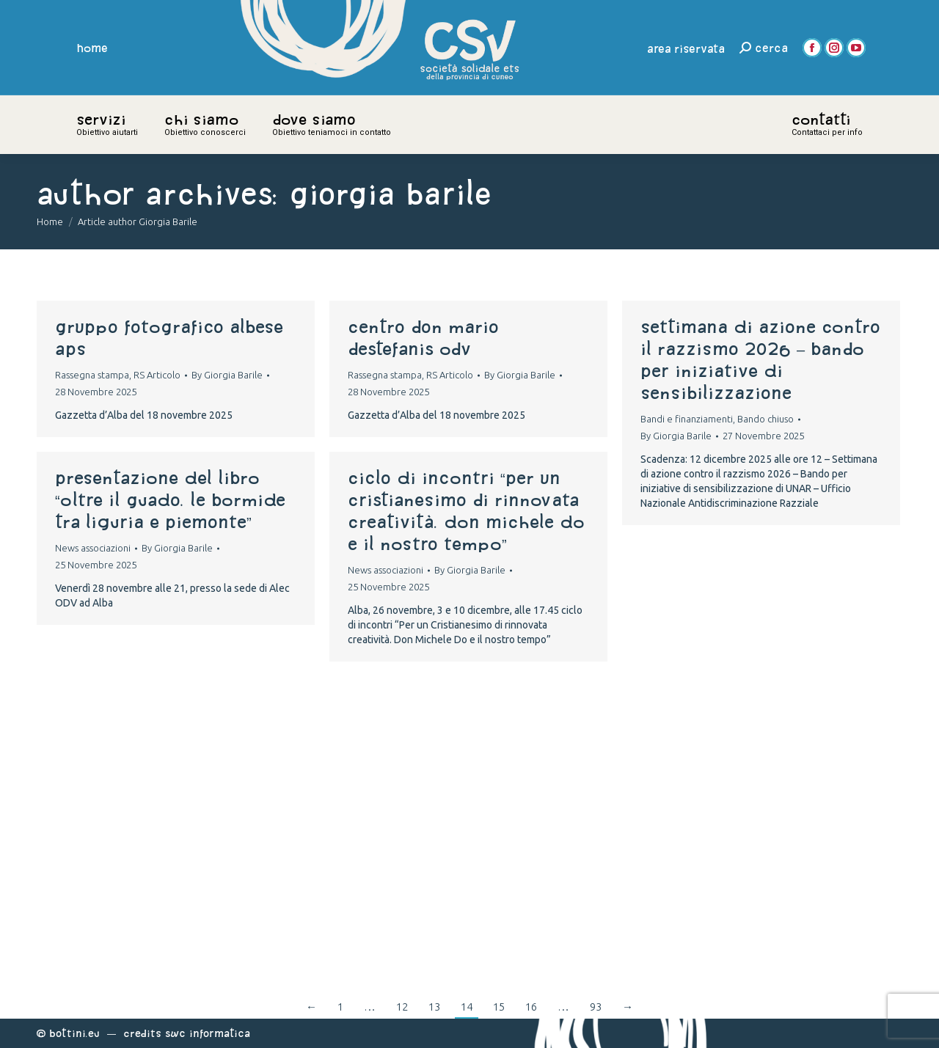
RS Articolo (157, 375)
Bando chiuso (765, 419)
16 (531, 1006)
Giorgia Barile (390, 193)
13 (434, 1006)
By (227, 375)
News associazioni (93, 548)
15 (499, 1006)
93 (596, 1006)
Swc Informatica (207, 1032)
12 (402, 1006)
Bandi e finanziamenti (686, 419)
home (92, 48)
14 (466, 1006)
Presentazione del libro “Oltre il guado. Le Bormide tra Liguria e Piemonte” (170, 499)
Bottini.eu (74, 1032)
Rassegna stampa (92, 375)
